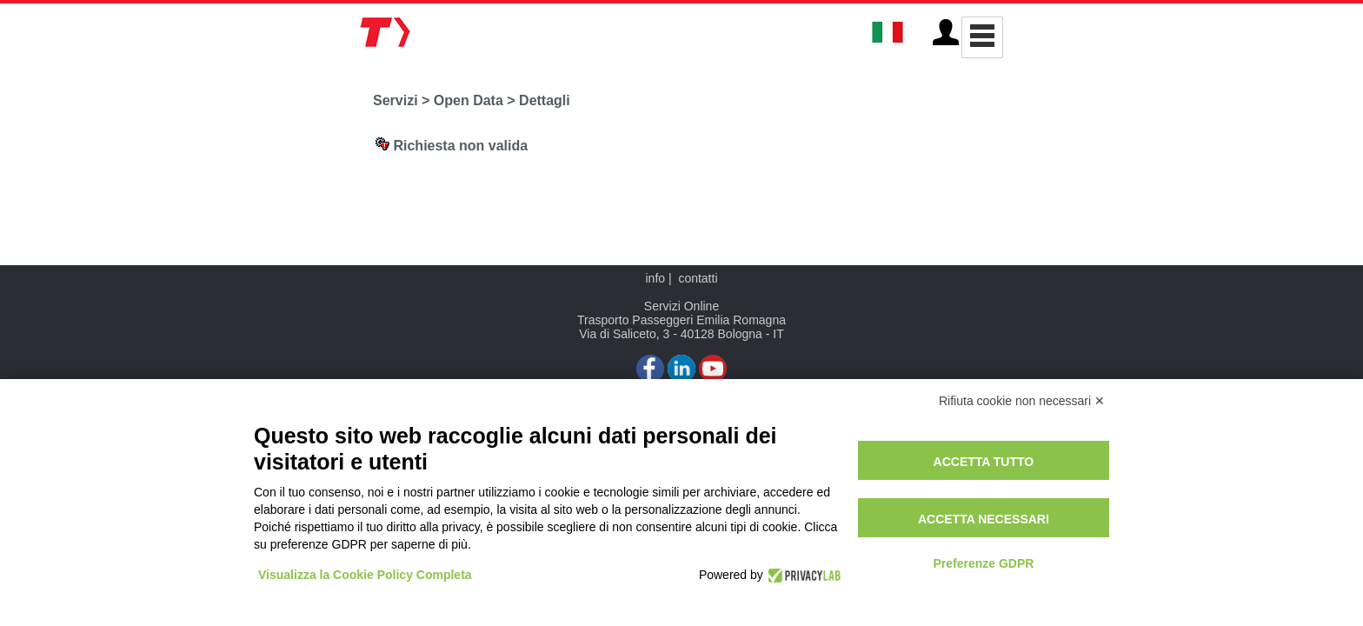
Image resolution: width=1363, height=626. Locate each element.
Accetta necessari (983, 519)
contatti (697, 278)
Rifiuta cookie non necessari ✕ (1022, 401)
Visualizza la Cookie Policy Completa (365, 575)
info (655, 278)
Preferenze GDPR (983, 563)
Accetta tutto (984, 462)
